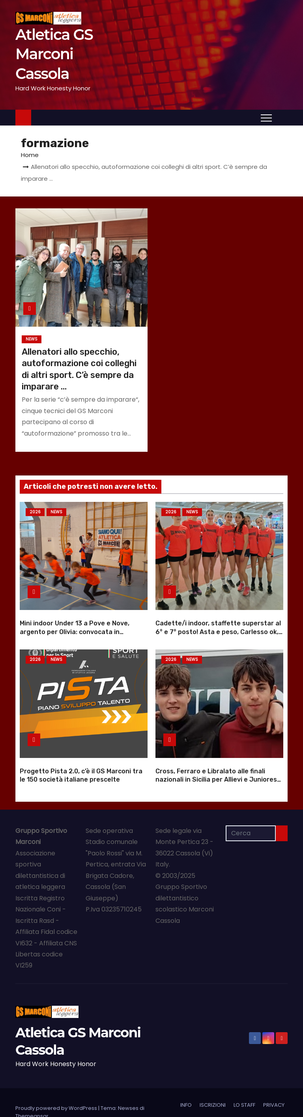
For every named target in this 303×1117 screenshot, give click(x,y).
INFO (186, 1085)
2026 (35, 512)
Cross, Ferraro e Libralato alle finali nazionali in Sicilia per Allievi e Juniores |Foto (216, 760)
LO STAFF (244, 1085)
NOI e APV (237, 1100)
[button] (282, 117)
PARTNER (206, 1100)
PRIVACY (273, 1085)
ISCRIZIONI (213, 1085)
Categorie (271, 1100)
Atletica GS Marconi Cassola (54, 54)
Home (30, 155)
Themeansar (32, 1096)
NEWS (31, 339)
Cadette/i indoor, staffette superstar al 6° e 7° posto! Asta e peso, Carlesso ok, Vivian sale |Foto (218, 622)
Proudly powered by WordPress (56, 1089)
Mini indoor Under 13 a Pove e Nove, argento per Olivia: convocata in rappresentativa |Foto (74, 622)
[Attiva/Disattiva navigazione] (266, 117)
